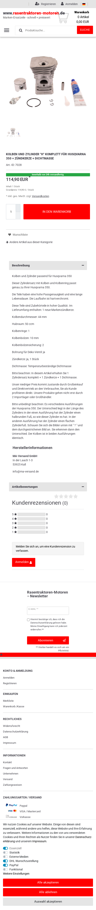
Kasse (20, 706)
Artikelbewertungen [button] (48, 486)
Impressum (9, 742)
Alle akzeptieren (48, 882)
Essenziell (15, 848)
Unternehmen (10, 773)
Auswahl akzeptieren (48, 901)
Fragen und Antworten (15, 767)
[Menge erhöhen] (18, 208)
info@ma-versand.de (26, 471)
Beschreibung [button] (48, 265)
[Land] (83, 4)
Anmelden (8, 677)
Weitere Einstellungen (16, 873)
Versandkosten (40, 196)
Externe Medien (18, 856)
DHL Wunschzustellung (23, 861)
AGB (5, 737)
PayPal (13, 865)
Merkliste (8, 700)
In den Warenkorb (56, 212)
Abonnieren (52, 640)
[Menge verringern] (18, 215)
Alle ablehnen (48, 892)
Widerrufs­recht (11, 725)
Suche (85, 29)
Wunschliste (18, 235)
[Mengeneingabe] (11, 211)
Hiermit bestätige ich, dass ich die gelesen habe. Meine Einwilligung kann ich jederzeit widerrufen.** (48, 624)
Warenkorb (9, 706)
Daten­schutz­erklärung (15, 731)
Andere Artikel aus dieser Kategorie (29, 242)
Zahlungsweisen (12, 784)
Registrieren (10, 683)
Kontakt (7, 762)
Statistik (14, 852)
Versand (7, 779)
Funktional (16, 869)
